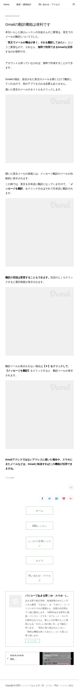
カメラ (39, 560)
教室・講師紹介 (23, 4)
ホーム (39, 510)
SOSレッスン (39, 526)
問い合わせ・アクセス (49, 4)
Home (6, 4)
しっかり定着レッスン (39, 543)
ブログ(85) (9, 478)
